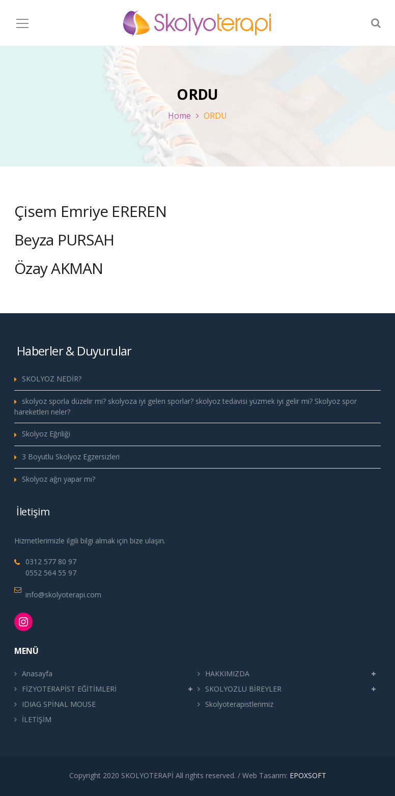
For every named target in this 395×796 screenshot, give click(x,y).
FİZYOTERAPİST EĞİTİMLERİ (69, 689)
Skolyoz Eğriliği (46, 433)
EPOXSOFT (308, 775)
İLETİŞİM (36, 719)
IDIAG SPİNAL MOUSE (59, 704)
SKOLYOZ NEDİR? (51, 378)
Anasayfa (37, 673)
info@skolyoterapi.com (63, 594)
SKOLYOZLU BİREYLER (243, 689)
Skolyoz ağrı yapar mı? (58, 479)
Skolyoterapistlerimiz (239, 704)
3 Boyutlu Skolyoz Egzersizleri (71, 456)
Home (179, 115)
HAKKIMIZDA (227, 673)
